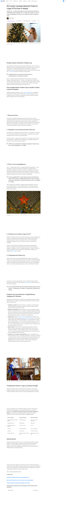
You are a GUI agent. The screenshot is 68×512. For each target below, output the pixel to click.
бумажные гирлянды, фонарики (27, 318)
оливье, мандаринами (27, 92)
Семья (13, 3)
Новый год (12, 71)
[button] (24, 32)
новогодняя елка (21, 316)
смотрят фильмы (27, 282)
